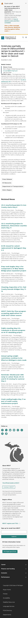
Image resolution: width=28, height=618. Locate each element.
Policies (5, 594)
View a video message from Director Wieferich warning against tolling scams (12, 28)
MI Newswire (6, 183)
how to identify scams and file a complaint (11, 20)
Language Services (8, 606)
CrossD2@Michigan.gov (10, 70)
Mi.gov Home (7, 589)
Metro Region (7, 190)
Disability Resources (9, 602)
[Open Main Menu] (26, 37)
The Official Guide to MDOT (10, 483)
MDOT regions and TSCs (11, 523)
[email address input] (14, 531)
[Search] (23, 37)
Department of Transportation (12, 186)
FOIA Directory (7, 610)
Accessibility (6, 598)
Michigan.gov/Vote (10, 551)
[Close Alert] (25, 3)
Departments (7, 614)
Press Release (7, 179)
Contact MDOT (9, 487)
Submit (14, 536)
